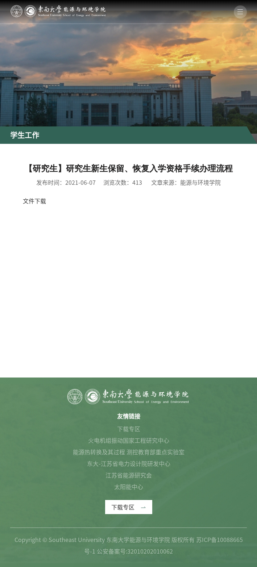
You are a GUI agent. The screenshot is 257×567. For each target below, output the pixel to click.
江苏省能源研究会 (128, 475)
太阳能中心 (128, 487)
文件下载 (34, 201)
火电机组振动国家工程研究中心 (128, 440)
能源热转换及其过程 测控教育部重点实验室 (129, 452)
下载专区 (128, 429)
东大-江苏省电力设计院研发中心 (128, 464)
